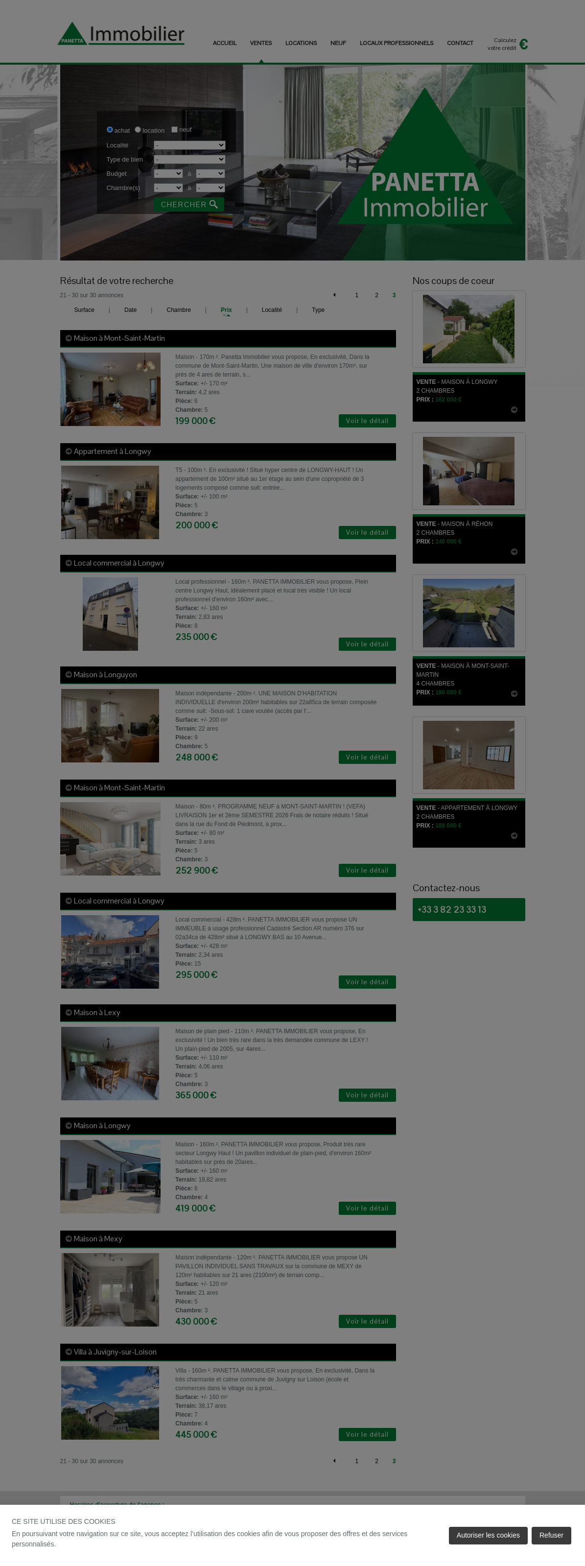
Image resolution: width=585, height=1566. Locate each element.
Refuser (551, 1535)
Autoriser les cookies (488, 1535)
